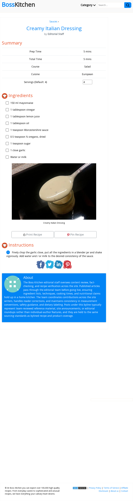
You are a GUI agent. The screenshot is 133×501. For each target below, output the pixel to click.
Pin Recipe (75, 234)
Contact (124, 491)
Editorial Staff (45, 277)
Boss (18, 4)
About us (115, 491)
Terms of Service (111, 487)
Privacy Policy (95, 487)
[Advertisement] (54, 361)
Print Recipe (32, 234)
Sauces (53, 21)
